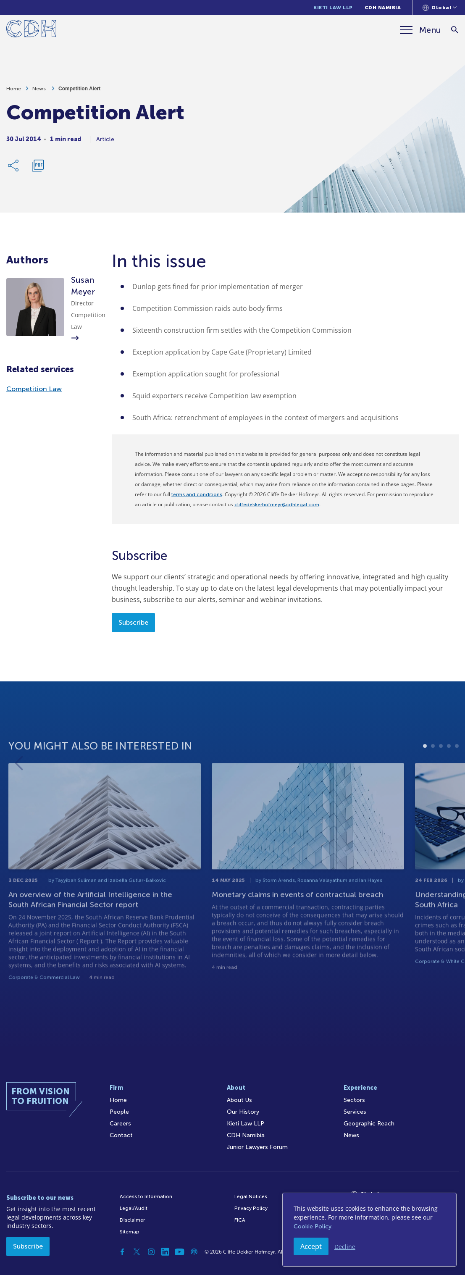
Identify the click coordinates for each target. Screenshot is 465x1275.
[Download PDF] (38, 169)
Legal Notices (250, 1196)
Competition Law (34, 389)
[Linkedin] (165, 1252)
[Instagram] (151, 1252)
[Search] (454, 30)
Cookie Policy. (313, 1226)
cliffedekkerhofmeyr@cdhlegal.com (276, 504)
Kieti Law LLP (333, 8)
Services (355, 1111)
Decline (344, 1247)
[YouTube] (180, 1252)
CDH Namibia (383, 8)
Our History (243, 1111)
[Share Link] (14, 169)
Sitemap (129, 1232)
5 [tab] (457, 773)
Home (13, 92)
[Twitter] (137, 1252)
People (119, 1111)
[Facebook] (122, 1252)
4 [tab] (449, 773)
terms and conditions (196, 494)
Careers (120, 1123)
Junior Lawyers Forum (257, 1147)
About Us (239, 1100)
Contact (121, 1135)
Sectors (354, 1100)
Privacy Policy (251, 1208)
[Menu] (420, 30)
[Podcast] (194, 1252)
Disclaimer (132, 1220)
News (39, 92)
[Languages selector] (440, 7)
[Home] (31, 30)
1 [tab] (425, 773)
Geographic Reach (369, 1123)
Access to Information (146, 1196)
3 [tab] (441, 773)
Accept (311, 1246)
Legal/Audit (133, 1208)
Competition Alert (79, 92)
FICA (239, 1220)
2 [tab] (433, 773)
